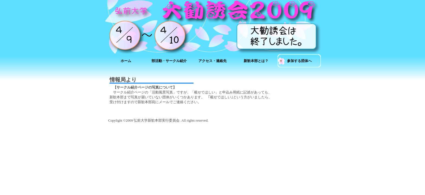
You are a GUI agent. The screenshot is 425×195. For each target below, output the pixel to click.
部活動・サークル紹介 (169, 61)
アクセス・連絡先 (212, 61)
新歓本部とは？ (256, 61)
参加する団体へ (299, 61)
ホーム (126, 61)
